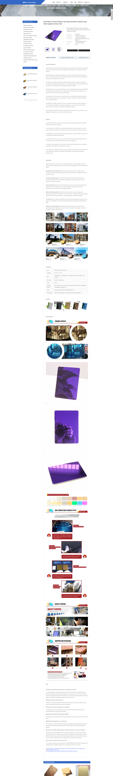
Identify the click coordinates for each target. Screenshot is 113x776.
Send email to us (73, 50)
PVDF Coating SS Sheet (29, 49)
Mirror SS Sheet (87, 15)
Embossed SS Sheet (28, 31)
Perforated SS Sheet (28, 53)
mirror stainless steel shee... (32, 94)
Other (25, 61)
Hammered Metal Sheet (29, 27)
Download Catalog (84, 50)
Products (66, 2)
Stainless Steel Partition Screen (30, 59)
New (75, 2)
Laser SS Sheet (27, 47)
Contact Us (80, 2)
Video (71, 2)
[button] (30, 70)
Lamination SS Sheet (28, 51)
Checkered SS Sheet (28, 45)
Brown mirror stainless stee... (32, 88)
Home (54, 2)
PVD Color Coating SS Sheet (30, 35)
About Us (59, 2)
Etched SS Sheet (27, 41)
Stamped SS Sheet (28, 29)
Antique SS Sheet (28, 43)
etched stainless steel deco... (32, 74)
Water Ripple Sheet (28, 25)
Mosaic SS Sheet (27, 57)
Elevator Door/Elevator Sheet (30, 55)
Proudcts (82, 15)
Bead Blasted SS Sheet (29, 39)
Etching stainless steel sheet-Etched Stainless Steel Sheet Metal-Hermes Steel (62, 751)
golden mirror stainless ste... (32, 81)
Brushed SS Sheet (28, 37)
